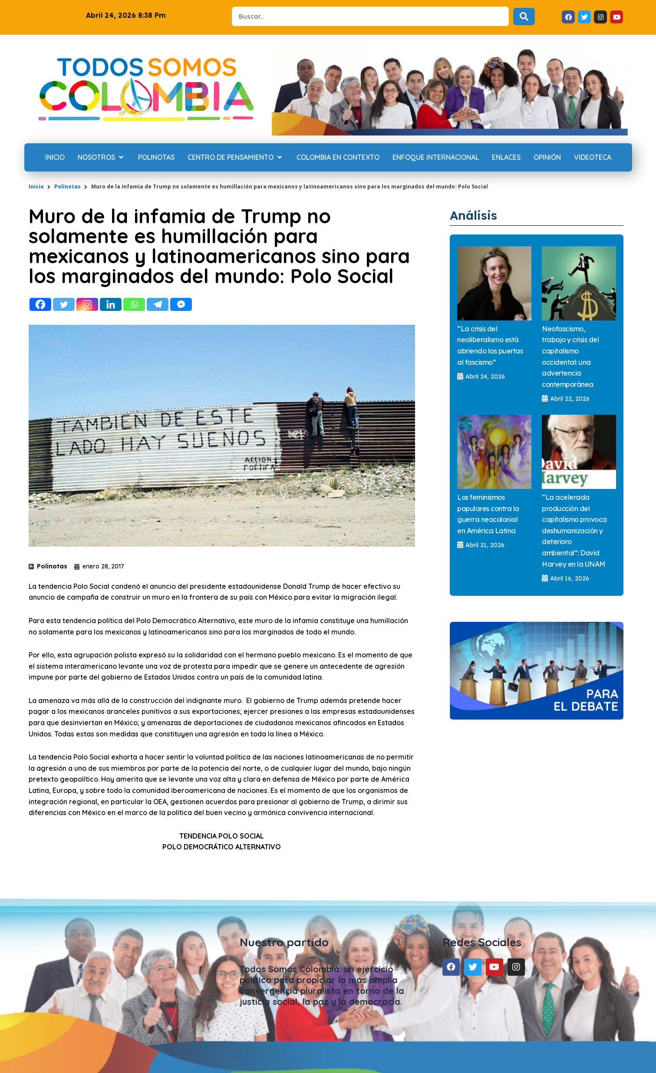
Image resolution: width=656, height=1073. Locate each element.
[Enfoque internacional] (435, 158)
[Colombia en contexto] (338, 158)
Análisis (477, 214)
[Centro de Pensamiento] (235, 158)
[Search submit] (524, 16)
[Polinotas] (156, 158)
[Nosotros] (101, 158)
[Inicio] (55, 158)
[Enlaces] (506, 158)
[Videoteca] (592, 158)
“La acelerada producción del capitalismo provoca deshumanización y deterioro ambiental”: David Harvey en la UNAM (574, 531)
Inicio (36, 186)
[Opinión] (547, 158)
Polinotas (67, 186)
